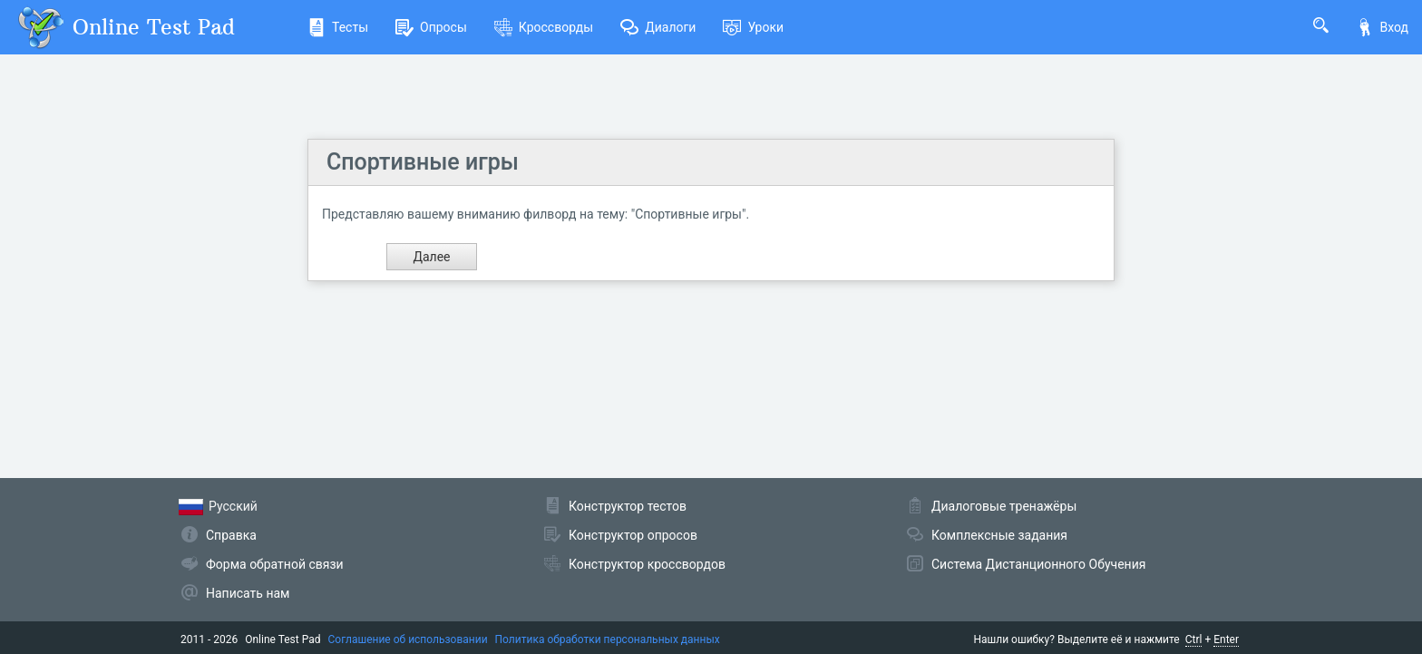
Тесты (337, 27)
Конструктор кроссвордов (647, 564)
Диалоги (658, 27)
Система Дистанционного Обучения (1038, 564)
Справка (231, 535)
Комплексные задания (999, 535)
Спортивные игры (422, 162)
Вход (1382, 27)
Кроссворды (543, 27)
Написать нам (247, 593)
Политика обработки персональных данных (607, 639)
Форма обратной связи (275, 564)
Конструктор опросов (633, 535)
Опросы (431, 27)
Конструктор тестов (628, 506)
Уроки (753, 27)
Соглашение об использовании (408, 639)
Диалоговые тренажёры (1003, 506)
